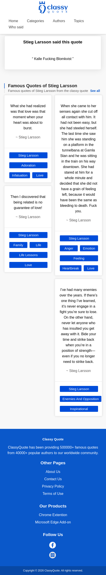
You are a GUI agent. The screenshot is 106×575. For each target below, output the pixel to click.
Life (38, 245)
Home (13, 21)
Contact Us (53, 479)
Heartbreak (70, 268)
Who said (16, 27)
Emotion (89, 248)
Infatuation (19, 175)
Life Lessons (28, 255)
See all (95, 91)
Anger (68, 248)
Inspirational (79, 409)
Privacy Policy (53, 486)
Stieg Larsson (28, 155)
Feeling (79, 258)
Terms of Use (53, 494)
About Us (53, 472)
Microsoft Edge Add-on (53, 522)
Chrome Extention (53, 515)
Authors (59, 21)
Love (40, 175)
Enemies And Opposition (80, 399)
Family (18, 245)
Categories (35, 21)
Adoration (28, 165)
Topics (79, 21)
